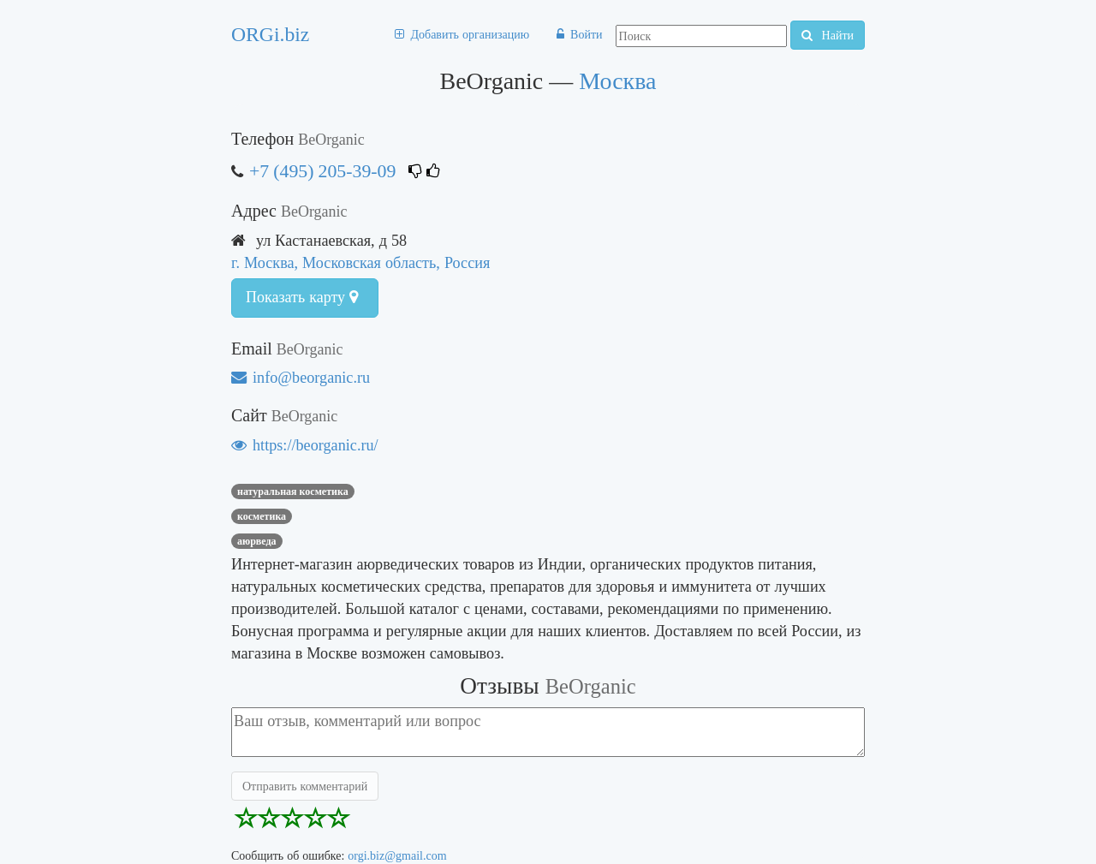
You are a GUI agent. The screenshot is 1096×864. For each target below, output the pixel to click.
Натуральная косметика (292, 491)
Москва (617, 81)
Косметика (261, 516)
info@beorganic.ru (300, 377)
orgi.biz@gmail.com (397, 855)
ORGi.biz (270, 34)
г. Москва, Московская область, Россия (360, 262)
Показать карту (302, 297)
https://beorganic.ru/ (304, 445)
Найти (827, 35)
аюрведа (257, 541)
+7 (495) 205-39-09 (322, 171)
